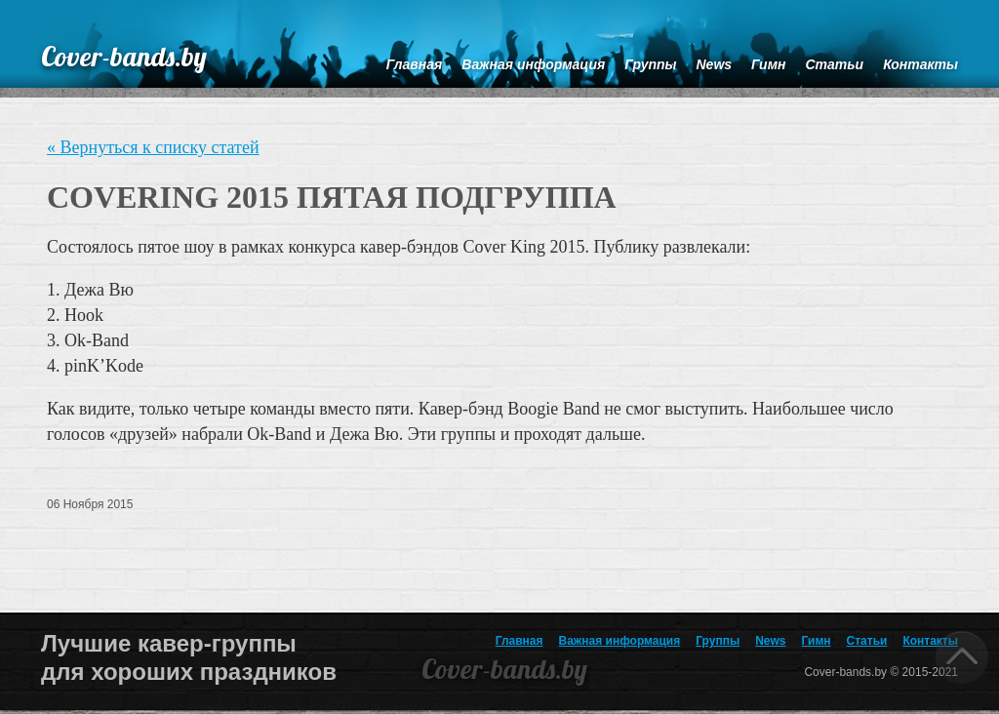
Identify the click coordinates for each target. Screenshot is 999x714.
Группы (717, 641)
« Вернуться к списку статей (153, 147)
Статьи (867, 641)
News (770, 641)
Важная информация (620, 641)
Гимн (816, 641)
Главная (519, 641)
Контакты (930, 641)
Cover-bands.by (124, 56)
